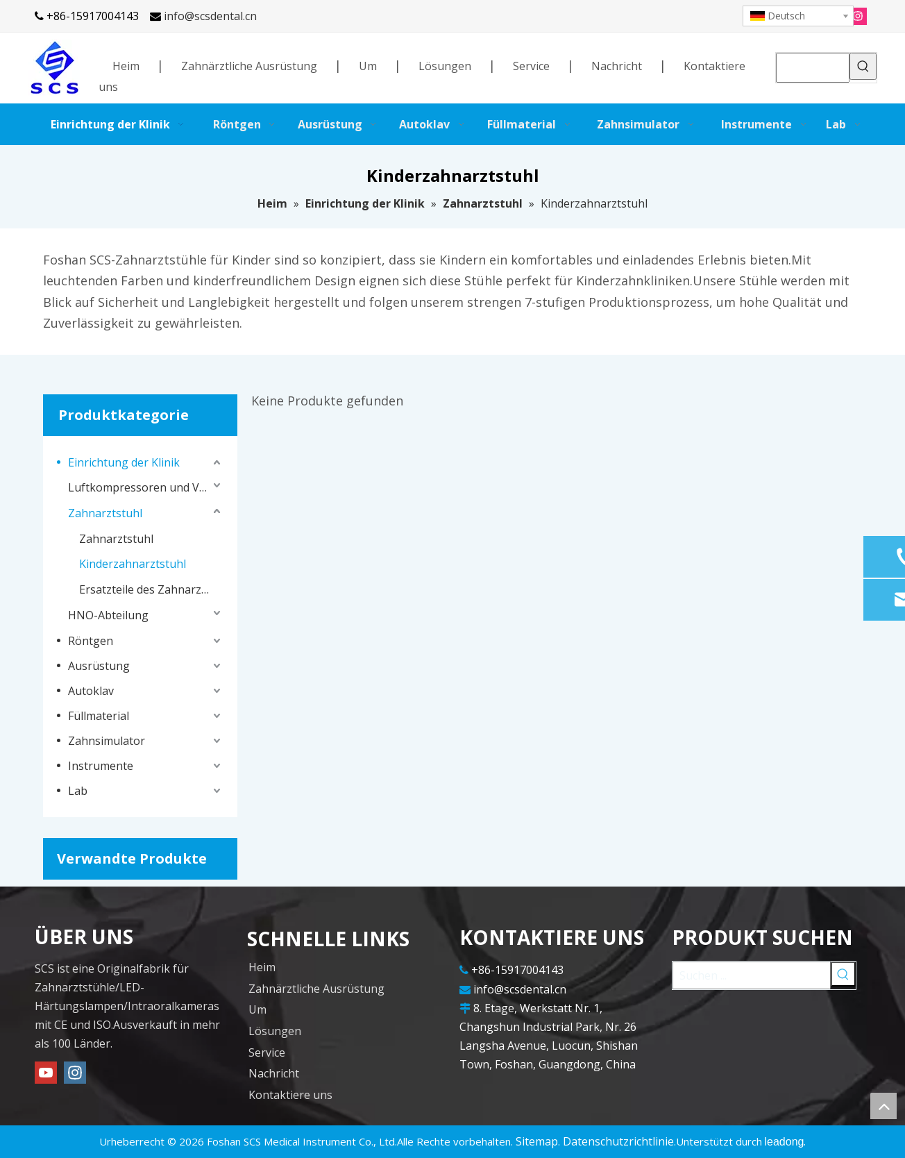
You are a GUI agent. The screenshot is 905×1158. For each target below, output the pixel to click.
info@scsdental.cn (210, 16)
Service (531, 66)
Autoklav (91, 690)
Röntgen (90, 640)
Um (368, 66)
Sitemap (537, 1141)
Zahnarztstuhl (105, 513)
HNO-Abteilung (108, 615)
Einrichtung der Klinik (124, 462)
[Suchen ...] (752, 975)
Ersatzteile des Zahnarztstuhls (151, 589)
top (883, 1106)
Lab (77, 790)
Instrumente (100, 765)
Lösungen (444, 66)
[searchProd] (812, 68)
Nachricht (616, 66)
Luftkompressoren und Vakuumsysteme (145, 487)
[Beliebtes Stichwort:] (863, 66)
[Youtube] (46, 1073)
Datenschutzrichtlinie (618, 1141)
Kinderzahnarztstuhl (132, 563)
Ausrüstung (99, 665)
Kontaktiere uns (290, 1094)
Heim (125, 66)
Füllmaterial (98, 715)
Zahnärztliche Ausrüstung (249, 66)
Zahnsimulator (106, 740)
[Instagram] (858, 15)
